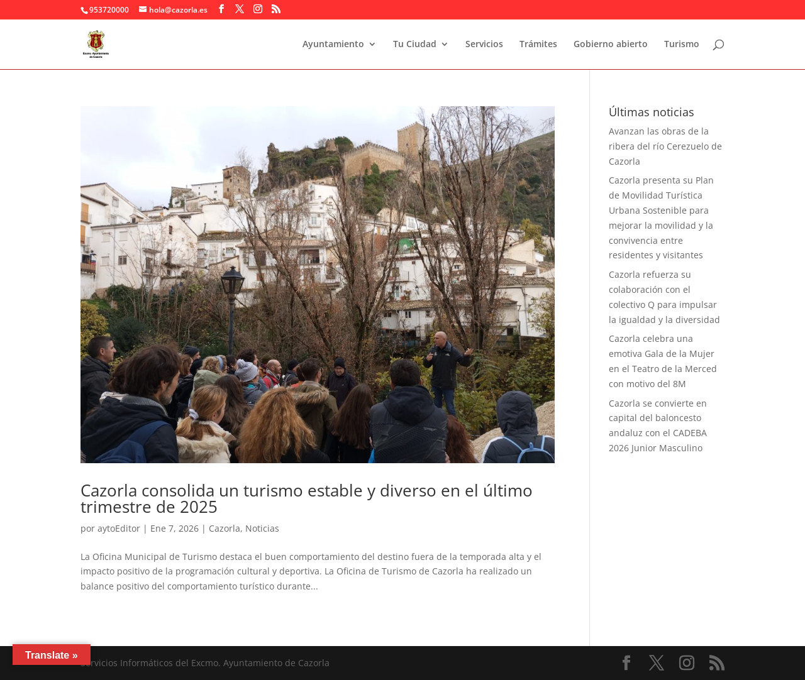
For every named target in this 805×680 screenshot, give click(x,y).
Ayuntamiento (333, 45)
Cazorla (224, 528)
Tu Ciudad (414, 45)
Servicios (484, 45)
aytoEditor (118, 528)
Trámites (538, 45)
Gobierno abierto (611, 45)
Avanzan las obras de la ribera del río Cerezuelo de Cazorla (665, 146)
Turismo (681, 45)
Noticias (262, 528)
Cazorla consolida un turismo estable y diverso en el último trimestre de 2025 (306, 498)
